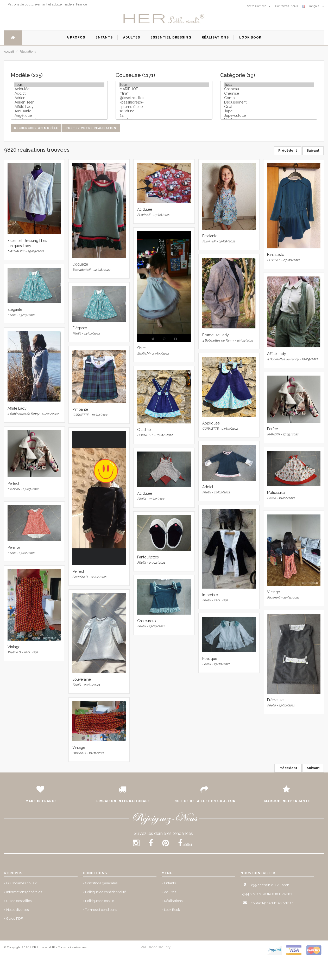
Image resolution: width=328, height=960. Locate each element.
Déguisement (269, 102)
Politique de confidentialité (105, 892)
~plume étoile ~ (164, 107)
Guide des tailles (18, 901)
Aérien (59, 98)
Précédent (287, 150)
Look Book (172, 910)
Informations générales (24, 892)
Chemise (269, 93)
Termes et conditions (101, 910)
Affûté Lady (59, 107)
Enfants (170, 883)
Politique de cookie (99, 901)
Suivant (313, 150)
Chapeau (269, 89)
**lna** (164, 93)
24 (164, 115)
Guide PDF (14, 918)
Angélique (59, 115)
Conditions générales (101, 883)
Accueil (9, 51)
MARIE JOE (164, 89)
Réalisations (28, 51)
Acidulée (59, 89)
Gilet (269, 107)
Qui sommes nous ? (21, 883)
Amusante (59, 111)
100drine (164, 111)
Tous (59, 84)
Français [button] (313, 6)
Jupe (269, 111)
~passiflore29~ (164, 102)
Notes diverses (17, 910)
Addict (59, 93)
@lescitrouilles (164, 98)
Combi (269, 98)
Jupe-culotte (269, 115)
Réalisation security (156, 947)
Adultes (170, 892)
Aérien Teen (59, 102)
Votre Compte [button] (258, 6)
